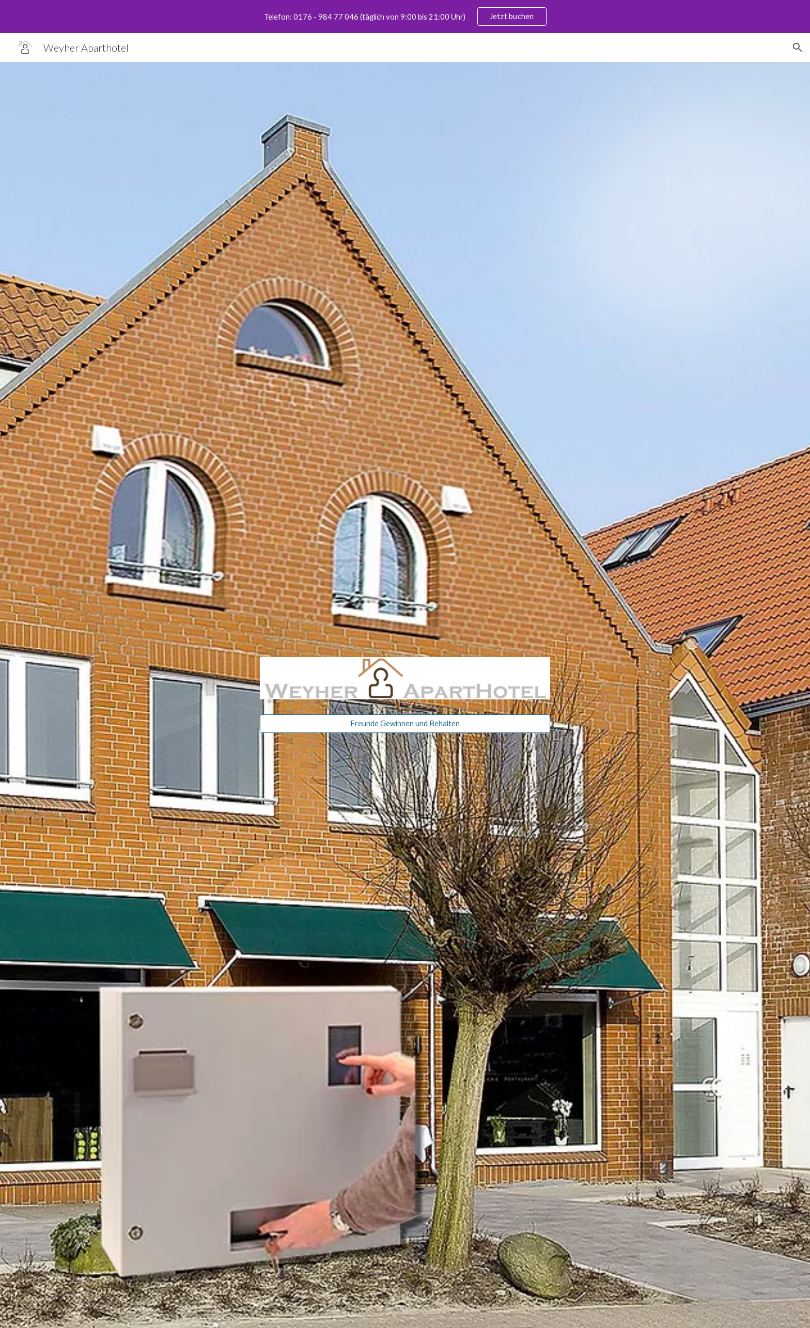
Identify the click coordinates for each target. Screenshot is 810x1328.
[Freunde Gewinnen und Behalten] (405, 723)
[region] (405, 16)
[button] (797, 47)
